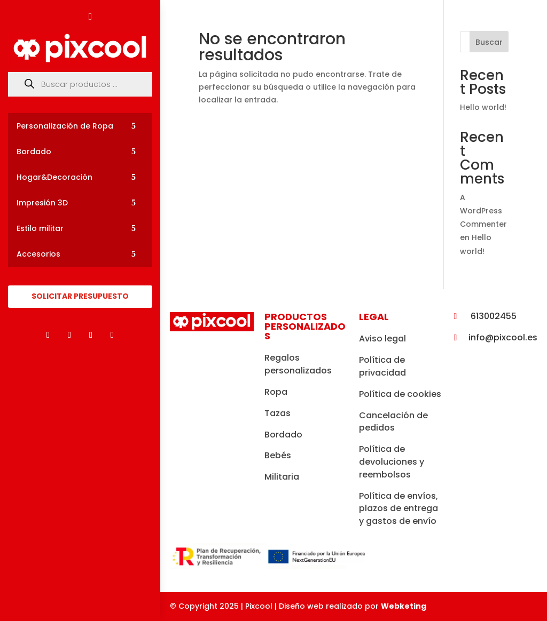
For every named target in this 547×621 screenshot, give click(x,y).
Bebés (277, 455)
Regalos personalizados (298, 364)
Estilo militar (40, 228)
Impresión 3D (42, 202)
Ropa (275, 392)
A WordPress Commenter (483, 210)
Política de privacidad (382, 366)
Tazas (277, 413)
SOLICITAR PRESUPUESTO (80, 296)
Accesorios (38, 254)
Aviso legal (382, 338)
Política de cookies (400, 394)
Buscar (489, 42)
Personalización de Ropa (65, 126)
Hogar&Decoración (54, 177)
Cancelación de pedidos (393, 421)
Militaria (281, 477)
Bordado (34, 151)
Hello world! (483, 107)
